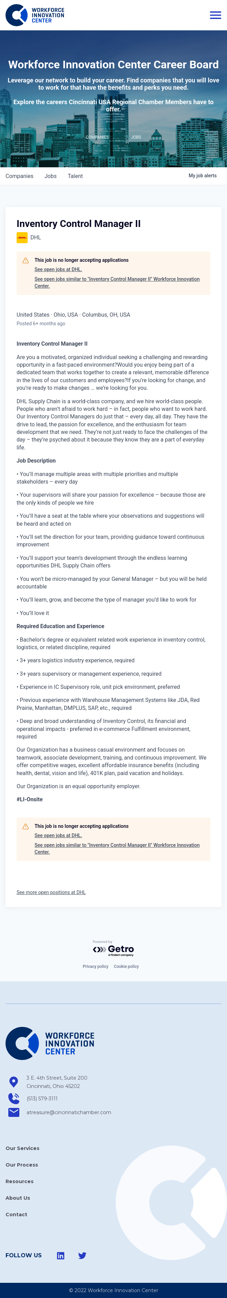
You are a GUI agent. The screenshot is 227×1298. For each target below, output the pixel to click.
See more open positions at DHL (51, 892)
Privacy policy (95, 966)
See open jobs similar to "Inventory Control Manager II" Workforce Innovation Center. (117, 282)
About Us (18, 1198)
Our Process (22, 1165)
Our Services (22, 1148)
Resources (20, 1181)
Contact (16, 1214)
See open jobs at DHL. (58, 269)
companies (20, 176)
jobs (51, 176)
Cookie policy (126, 966)
